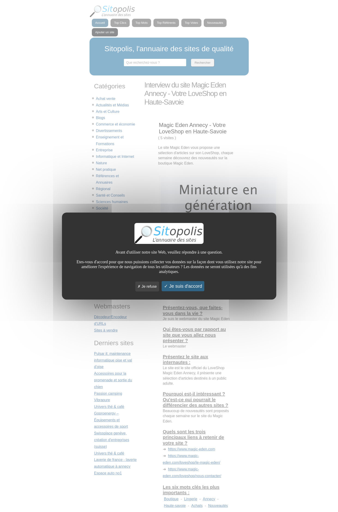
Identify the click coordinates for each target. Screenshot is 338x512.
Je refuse (147, 286)
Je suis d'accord (183, 286)
